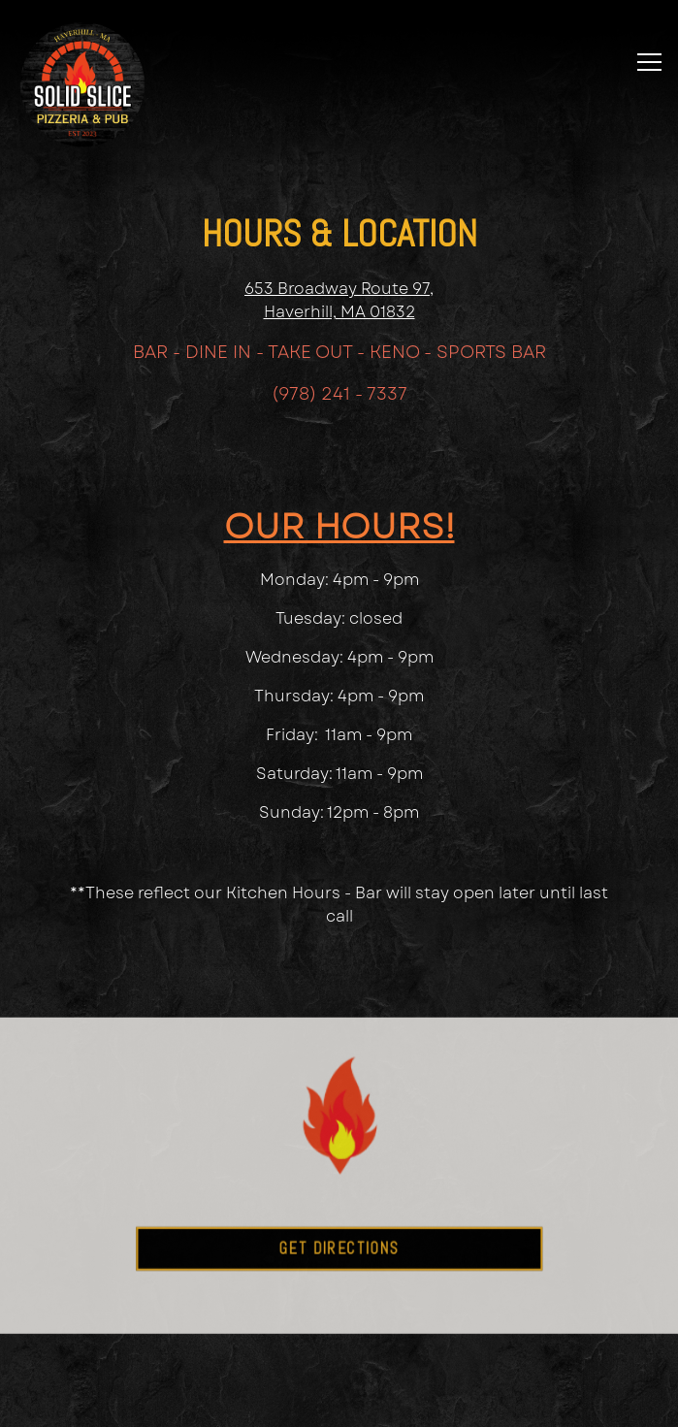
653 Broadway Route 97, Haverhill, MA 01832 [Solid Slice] (339, 300)
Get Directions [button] (338, 1269)
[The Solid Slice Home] (82, 83)
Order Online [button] (339, 1349)
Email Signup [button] (339, 1401)
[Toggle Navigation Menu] (649, 62)
